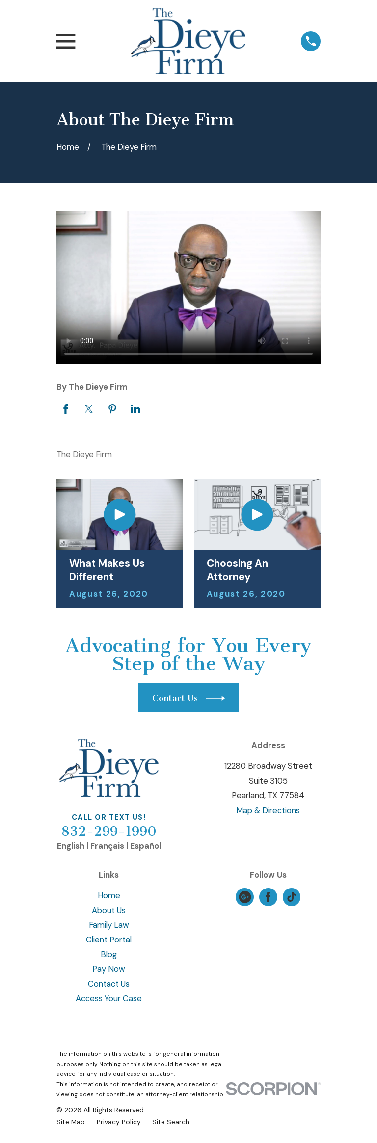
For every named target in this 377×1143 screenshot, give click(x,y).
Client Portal (109, 939)
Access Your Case (109, 998)
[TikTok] (291, 897)
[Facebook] (268, 897)
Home (109, 895)
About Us (109, 910)
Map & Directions (268, 810)
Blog (109, 954)
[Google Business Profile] (245, 897)
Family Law (109, 924)
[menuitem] (70, 1122)
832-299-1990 (109, 831)
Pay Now (108, 969)
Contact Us (109, 983)
